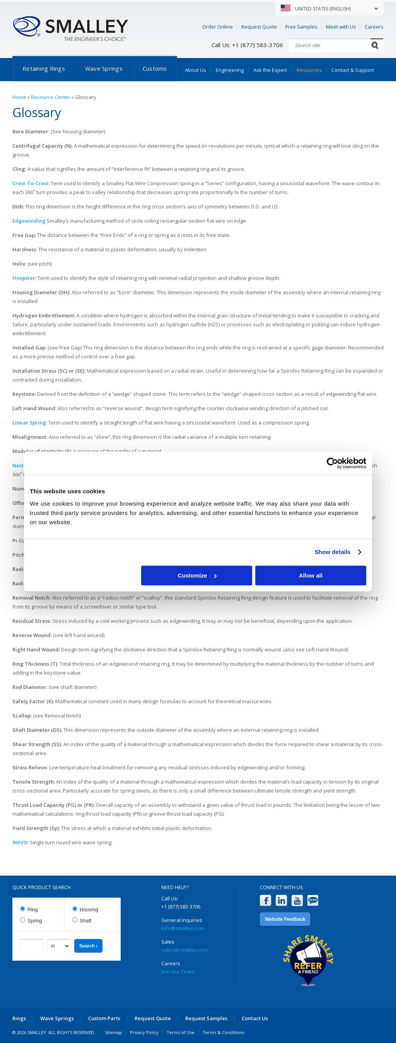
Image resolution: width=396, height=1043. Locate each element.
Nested (21, 465)
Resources (309, 69)
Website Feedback (285, 919)
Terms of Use (181, 1032)
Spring (34, 921)
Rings (19, 1018)
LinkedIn (281, 901)
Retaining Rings (43, 68)
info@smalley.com (182, 928)
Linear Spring (29, 422)
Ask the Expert (270, 69)
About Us (195, 69)
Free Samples (301, 26)
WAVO (19, 842)
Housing (89, 909)
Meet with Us (341, 26)
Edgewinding (29, 220)
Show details (333, 552)
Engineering (230, 69)
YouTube (297, 901)
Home (19, 97)
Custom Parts (104, 1018)
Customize (197, 575)
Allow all (311, 575)
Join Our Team (177, 971)
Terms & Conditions (223, 1032)
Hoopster (23, 277)
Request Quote (259, 26)
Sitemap (113, 1032)
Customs (155, 68)
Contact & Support (352, 69)
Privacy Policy (144, 1032)
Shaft (85, 921)
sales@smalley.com (184, 949)
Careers (374, 26)
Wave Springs (104, 68)
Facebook (265, 901)
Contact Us (255, 1018)
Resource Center (50, 97)
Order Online (217, 26)
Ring (32, 909)
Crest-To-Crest (30, 183)
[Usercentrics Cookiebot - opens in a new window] (332, 463)
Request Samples (206, 1018)
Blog (313, 901)
